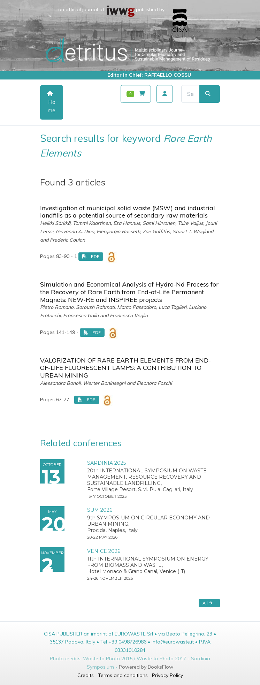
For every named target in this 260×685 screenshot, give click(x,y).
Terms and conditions (123, 675)
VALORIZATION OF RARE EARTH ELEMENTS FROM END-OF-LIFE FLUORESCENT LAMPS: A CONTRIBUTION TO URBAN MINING (125, 367)
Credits (85, 675)
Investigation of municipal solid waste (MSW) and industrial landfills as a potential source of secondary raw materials (127, 212)
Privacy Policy (167, 675)
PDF (90, 256)
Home (51, 102)
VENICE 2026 (103, 551)
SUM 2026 (99, 510)
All (207, 603)
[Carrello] (136, 94)
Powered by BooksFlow (146, 667)
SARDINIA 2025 (106, 463)
